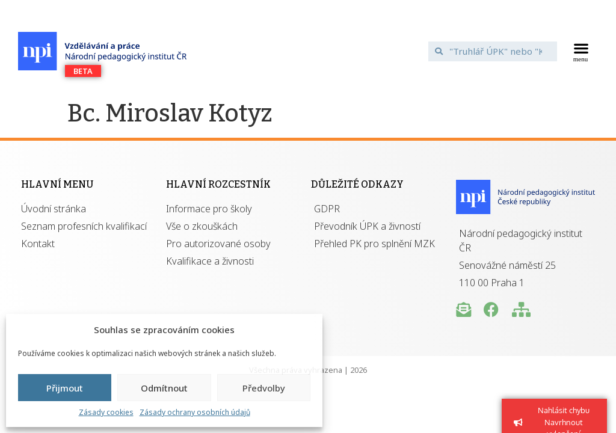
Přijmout (64, 388)
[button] (581, 51)
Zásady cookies (106, 412)
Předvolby (263, 388)
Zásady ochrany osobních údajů (195, 412)
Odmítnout (164, 388)
